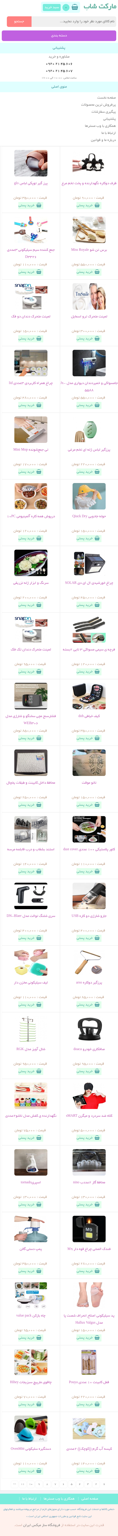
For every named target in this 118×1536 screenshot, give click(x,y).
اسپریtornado (31, 1182)
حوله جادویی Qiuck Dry (89, 516)
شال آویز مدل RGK (30, 1049)
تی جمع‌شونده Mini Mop (30, 450)
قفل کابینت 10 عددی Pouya (89, 1382)
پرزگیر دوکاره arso (89, 983)
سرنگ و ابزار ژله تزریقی (31, 583)
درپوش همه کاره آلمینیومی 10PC (31, 516)
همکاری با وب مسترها (100, 126)
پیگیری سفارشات (104, 112)
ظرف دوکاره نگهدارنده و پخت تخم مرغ (89, 183)
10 (31, 1484)
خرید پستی (89, 205)
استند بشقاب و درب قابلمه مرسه (30, 849)
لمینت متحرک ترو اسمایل (89, 316)
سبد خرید (52, 7)
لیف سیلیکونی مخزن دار (31, 983)
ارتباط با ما (108, 133)
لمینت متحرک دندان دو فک (30, 316)
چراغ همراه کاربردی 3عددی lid (31, 383)
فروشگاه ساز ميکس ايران (41, 1525)
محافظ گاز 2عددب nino (89, 1182)
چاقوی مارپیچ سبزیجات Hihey (31, 1382)
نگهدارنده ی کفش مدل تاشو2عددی (30, 1116)
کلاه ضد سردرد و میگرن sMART (89, 1116)
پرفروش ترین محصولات (98, 105)
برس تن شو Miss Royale (89, 250)
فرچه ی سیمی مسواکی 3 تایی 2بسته (89, 650)
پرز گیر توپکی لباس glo (30, 183)
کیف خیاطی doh (89, 716)
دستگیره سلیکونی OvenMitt (31, 1449)
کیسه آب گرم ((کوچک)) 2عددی (89, 1449)
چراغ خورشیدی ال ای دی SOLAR (89, 583)
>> (14, 1484)
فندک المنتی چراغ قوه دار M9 (89, 1249)
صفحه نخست (106, 98)
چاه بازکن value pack (30, 1316)
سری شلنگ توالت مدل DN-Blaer (31, 916)
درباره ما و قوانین (103, 140)
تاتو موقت (89, 783)
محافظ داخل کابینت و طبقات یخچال (30, 783)
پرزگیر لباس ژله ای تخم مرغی (89, 450)
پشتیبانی (109, 119)
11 (22, 1484)
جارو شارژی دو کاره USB (89, 916)
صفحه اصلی (89, 1499)
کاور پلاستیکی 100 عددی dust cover (89, 849)
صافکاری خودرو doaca (89, 1049)
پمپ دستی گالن (31, 1249)
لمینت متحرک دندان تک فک (31, 650)
